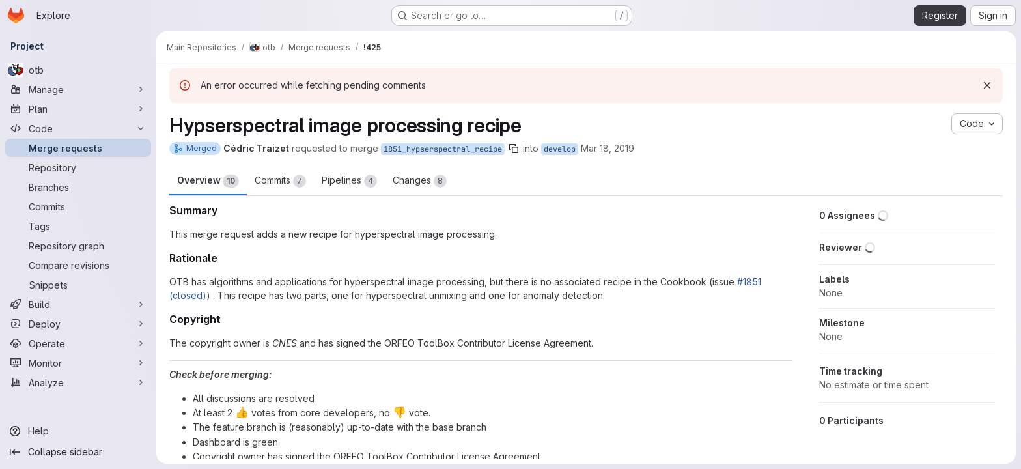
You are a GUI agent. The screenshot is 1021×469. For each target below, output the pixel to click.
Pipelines (349, 181)
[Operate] (78, 343)
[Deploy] (78, 324)
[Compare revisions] (78, 265)
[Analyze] (78, 382)
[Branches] (78, 187)
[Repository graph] (78, 245)
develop (560, 149)
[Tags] (78, 226)
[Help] (78, 431)
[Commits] (78, 206)
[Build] (78, 304)
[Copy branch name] (514, 148)
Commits (280, 181)
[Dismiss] (987, 85)
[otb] (78, 70)
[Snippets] (78, 285)
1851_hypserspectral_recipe (443, 149)
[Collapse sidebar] (78, 452)
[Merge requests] (78, 148)
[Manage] (78, 89)
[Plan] (78, 109)
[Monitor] (78, 363)
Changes (420, 181)
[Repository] (78, 167)
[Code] (78, 128)
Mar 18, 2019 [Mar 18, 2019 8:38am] (607, 148)
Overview (208, 181)
